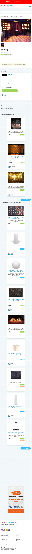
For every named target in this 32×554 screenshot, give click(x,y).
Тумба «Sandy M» (16, 244)
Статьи (2, 541)
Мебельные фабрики (4, 534)
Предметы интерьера (8, 9)
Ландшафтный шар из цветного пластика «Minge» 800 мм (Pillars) (16, 271)
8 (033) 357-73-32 (7, 86)
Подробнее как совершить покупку (6, 551)
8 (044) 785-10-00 (11, 228)
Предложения (18, 540)
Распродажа (3, 540)
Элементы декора (15, 9)
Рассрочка (17, 534)
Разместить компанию (5, 526)
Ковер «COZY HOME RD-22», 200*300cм (16, 380)
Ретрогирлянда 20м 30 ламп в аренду (16, 156)
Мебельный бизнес (19, 532)
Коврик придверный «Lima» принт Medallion (16, 299)
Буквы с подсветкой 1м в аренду (16, 326)
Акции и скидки (3, 538)
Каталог (2, 9)
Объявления (18, 538)
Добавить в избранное (5, 51)
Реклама (17, 537)
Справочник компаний (5, 536)
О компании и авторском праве (6, 545)
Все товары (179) (6, 83)
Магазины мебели (4, 533)
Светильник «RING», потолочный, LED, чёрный (16, 433)
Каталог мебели (3, 532)
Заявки (17, 536)
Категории (17, 12)
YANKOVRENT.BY (12, 74)
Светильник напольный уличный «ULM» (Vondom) (16, 406)
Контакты (17, 541)
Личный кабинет (19, 533)
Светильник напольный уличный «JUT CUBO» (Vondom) (16, 353)
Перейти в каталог (25, 198)
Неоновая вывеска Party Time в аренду (16, 184)
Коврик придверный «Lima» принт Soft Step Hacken (16, 218)
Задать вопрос (10, 90)
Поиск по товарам (4, 537)
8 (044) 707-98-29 (11, 389)
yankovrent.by (6, 93)
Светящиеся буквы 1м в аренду (16, 129)
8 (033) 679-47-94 (11, 253)
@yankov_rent (11, 97)
